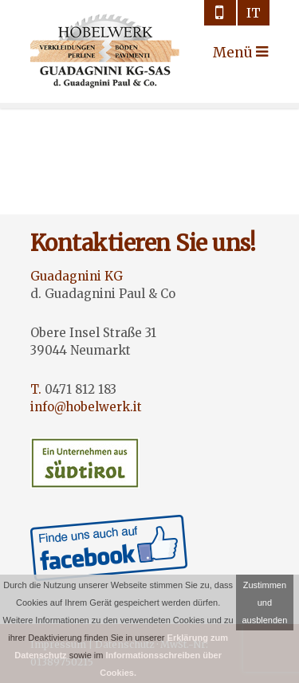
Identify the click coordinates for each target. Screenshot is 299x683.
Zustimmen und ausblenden (264, 602)
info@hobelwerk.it (86, 406)
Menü (227, 52)
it (253, 13)
